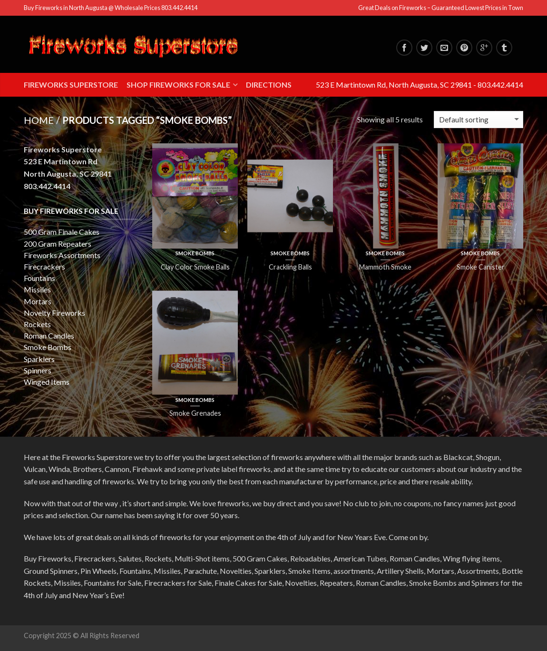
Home (39, 120)
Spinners (37, 370)
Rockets (37, 324)
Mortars (37, 301)
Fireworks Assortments (62, 255)
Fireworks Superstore (71, 84)
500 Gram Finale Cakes (61, 231)
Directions (269, 84)
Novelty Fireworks (54, 312)
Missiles (37, 289)
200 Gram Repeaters (57, 243)
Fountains (39, 277)
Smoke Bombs (195, 253)
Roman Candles (49, 335)
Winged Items (46, 381)
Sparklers (39, 358)
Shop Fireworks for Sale (178, 84)
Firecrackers (44, 266)
